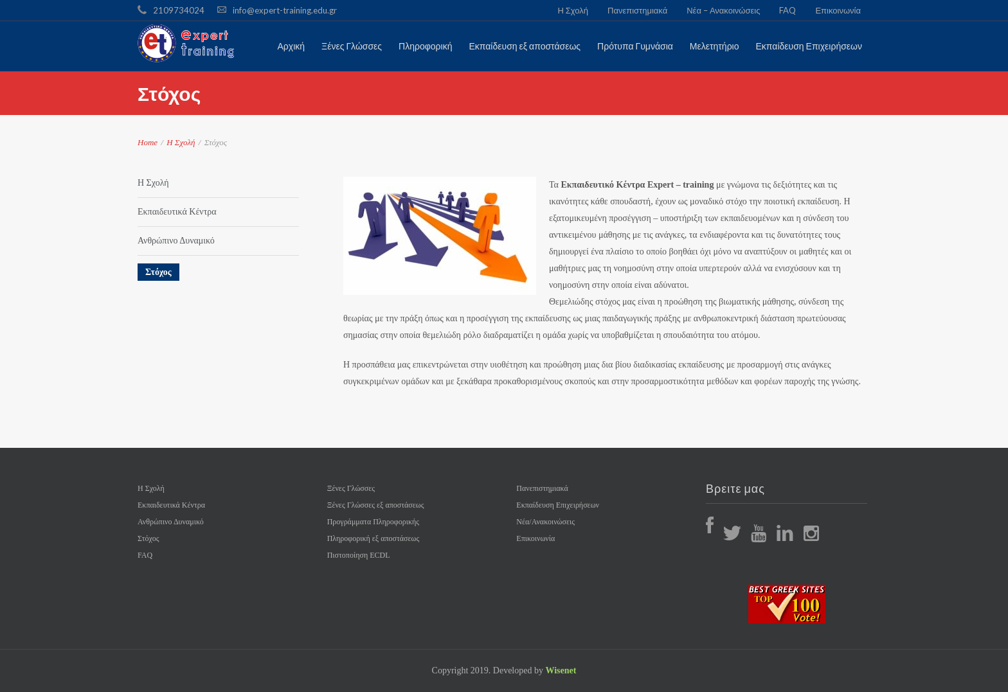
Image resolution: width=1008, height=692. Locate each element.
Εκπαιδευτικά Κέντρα (177, 212)
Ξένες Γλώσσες (351, 488)
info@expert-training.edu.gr (285, 10)
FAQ (787, 10)
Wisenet (560, 670)
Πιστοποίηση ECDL (358, 555)
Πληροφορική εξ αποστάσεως (373, 538)
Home (148, 142)
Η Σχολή (572, 10)
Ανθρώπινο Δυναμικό (176, 240)
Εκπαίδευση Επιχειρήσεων (557, 505)
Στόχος (158, 272)
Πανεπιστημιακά (637, 10)
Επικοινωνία (838, 10)
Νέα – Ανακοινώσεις (723, 10)
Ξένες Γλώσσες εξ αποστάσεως (375, 505)
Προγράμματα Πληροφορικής (373, 521)
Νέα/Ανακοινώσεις (545, 521)
